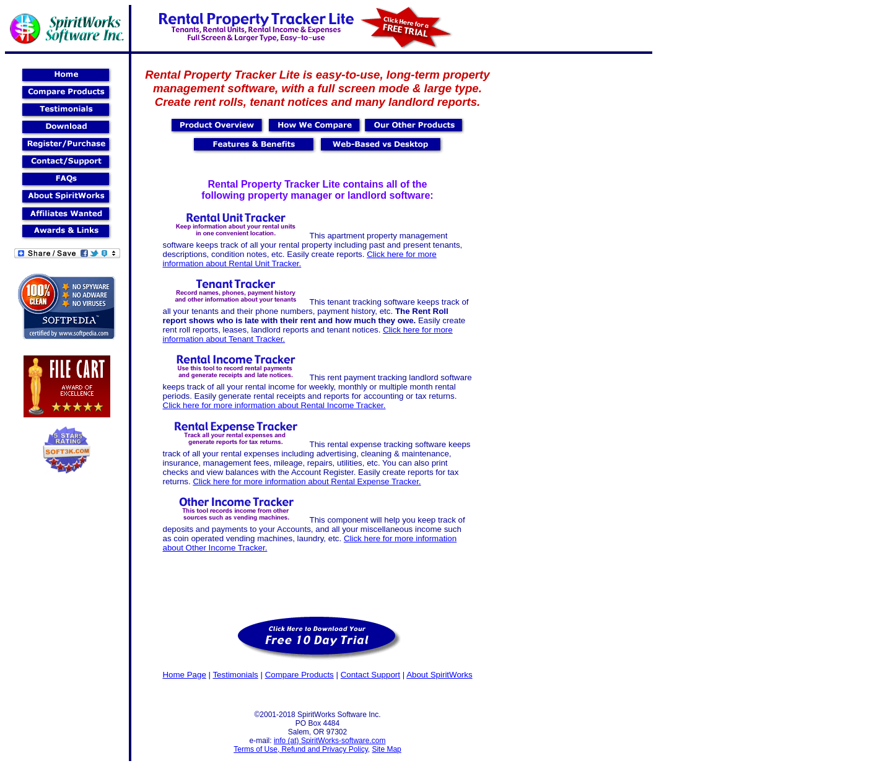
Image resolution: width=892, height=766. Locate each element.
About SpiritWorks (439, 674)
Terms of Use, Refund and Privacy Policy (301, 749)
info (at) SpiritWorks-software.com (330, 740)
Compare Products (299, 674)
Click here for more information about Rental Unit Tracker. (300, 259)
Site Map (386, 749)
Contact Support (370, 674)
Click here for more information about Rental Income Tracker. (274, 405)
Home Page (184, 674)
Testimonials (235, 674)
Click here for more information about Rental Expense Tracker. (307, 481)
